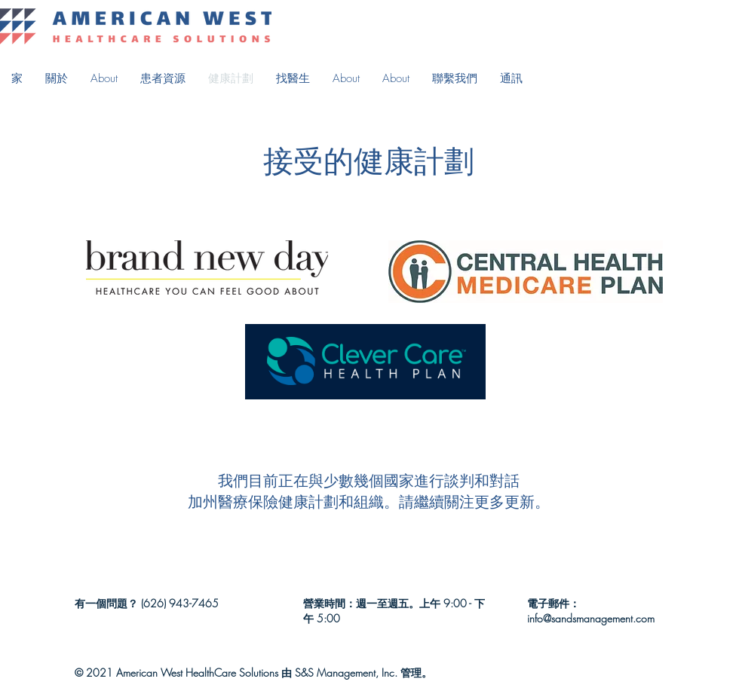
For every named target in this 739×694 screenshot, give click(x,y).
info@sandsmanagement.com (591, 618)
